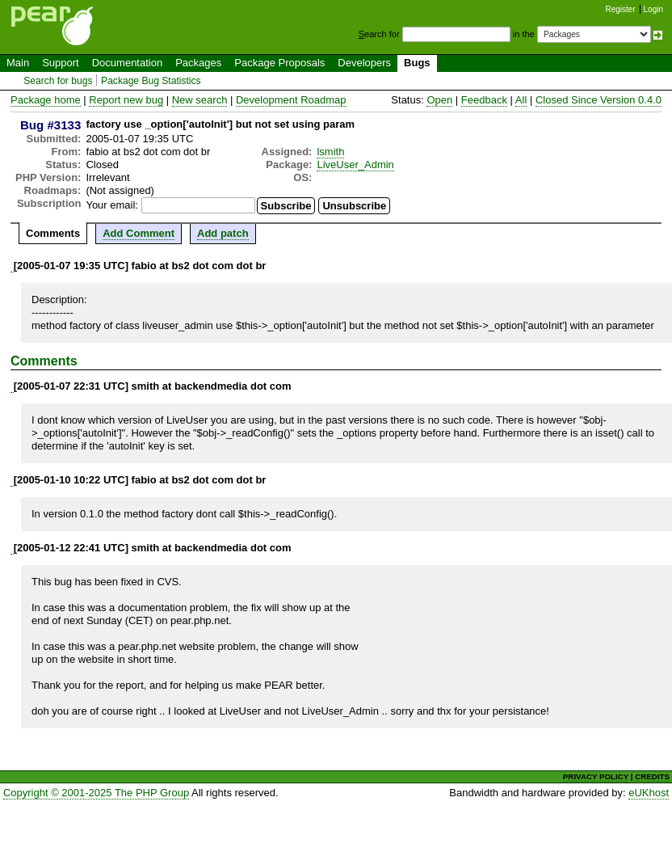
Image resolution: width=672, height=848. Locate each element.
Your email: (112, 205)
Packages (198, 63)
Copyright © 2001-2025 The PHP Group (96, 793)
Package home (45, 100)
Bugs (417, 63)
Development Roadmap (291, 100)
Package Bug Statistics (151, 80)
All (521, 100)
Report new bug (126, 100)
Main (17, 63)
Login (653, 9)
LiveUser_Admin (355, 164)
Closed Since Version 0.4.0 (599, 100)
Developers (364, 63)
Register (621, 9)
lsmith (330, 152)
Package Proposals (279, 63)
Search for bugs (57, 80)
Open (439, 100)
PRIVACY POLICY (595, 776)
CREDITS (652, 776)
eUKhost (648, 793)
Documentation (127, 63)
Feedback (484, 100)
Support (60, 63)
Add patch (223, 233)
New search (200, 100)
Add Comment (138, 233)
